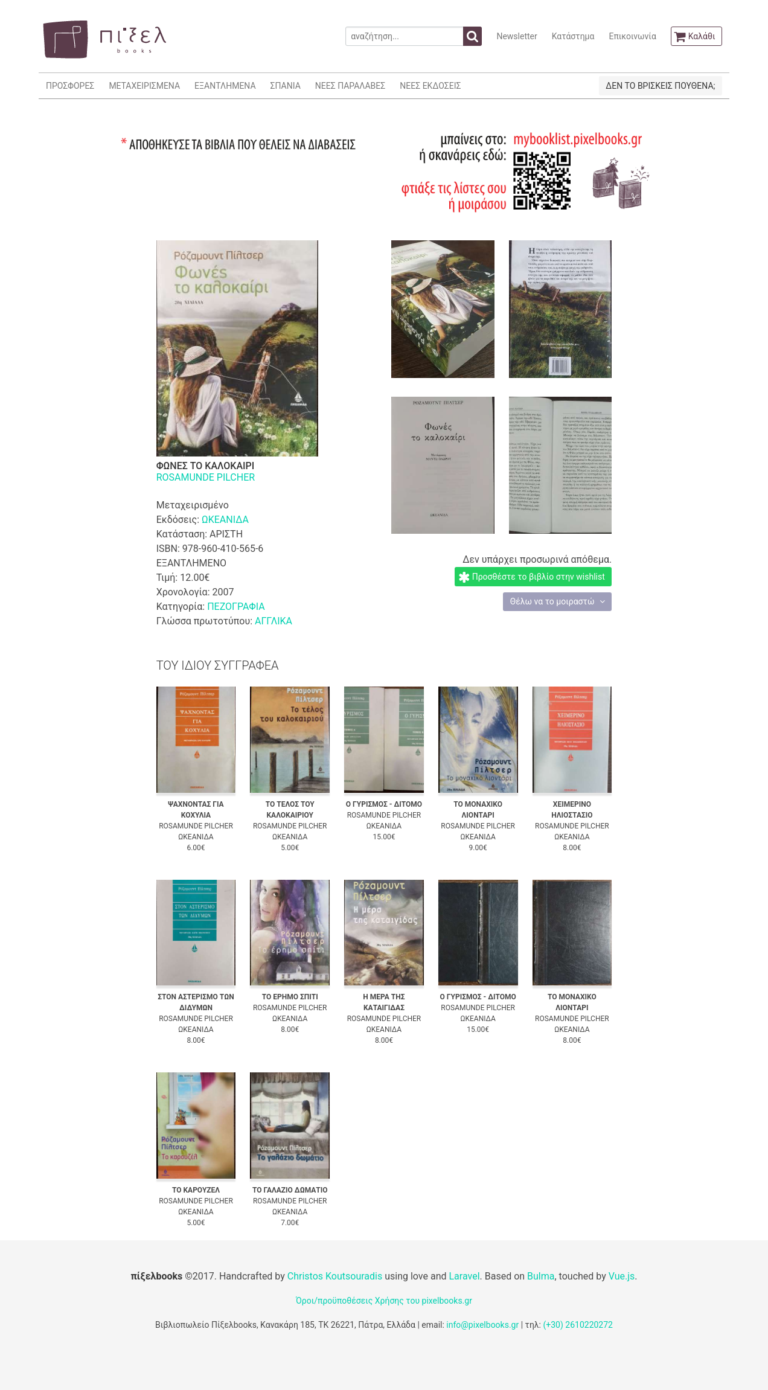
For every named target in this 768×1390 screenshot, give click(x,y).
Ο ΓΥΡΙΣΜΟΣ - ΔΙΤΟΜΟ (384, 804)
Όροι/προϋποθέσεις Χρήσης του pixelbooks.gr (384, 1300)
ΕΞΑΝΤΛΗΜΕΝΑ (224, 86)
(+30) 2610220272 (578, 1325)
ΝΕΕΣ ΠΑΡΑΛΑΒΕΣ (350, 86)
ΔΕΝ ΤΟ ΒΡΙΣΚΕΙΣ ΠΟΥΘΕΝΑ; (660, 86)
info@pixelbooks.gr (482, 1325)
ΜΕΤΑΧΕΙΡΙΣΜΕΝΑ (144, 86)
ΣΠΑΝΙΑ (285, 86)
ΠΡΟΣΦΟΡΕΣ (70, 86)
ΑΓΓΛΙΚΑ (273, 621)
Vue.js (622, 1276)
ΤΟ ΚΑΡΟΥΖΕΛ (196, 1190)
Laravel (464, 1276)
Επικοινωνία (632, 36)
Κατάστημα (573, 36)
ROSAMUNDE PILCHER (205, 477)
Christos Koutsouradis (334, 1276)
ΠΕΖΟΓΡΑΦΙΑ (235, 606)
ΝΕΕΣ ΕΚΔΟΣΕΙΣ (430, 86)
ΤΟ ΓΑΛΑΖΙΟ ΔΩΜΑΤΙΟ (290, 1190)
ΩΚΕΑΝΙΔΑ (225, 519)
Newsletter (516, 36)
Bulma (540, 1276)
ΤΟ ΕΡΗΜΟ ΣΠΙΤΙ (290, 997)
